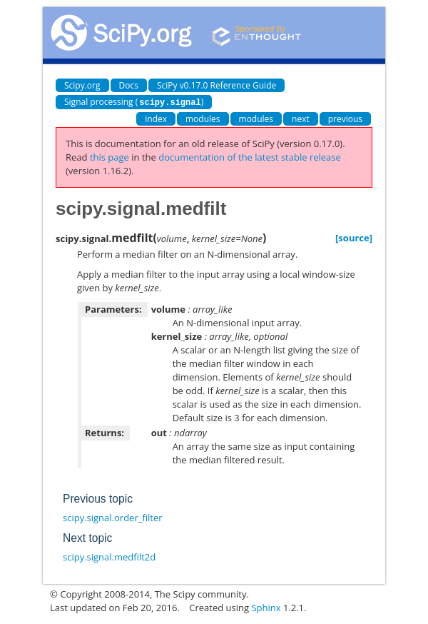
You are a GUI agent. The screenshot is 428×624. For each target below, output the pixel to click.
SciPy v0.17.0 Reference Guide (216, 85)
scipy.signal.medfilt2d (109, 556)
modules (202, 118)
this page (109, 156)
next (301, 118)
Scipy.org (82, 85)
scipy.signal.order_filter (113, 516)
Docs (128, 85)
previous (345, 118)
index (156, 118)
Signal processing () (133, 102)
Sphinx (265, 606)
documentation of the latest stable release (249, 156)
